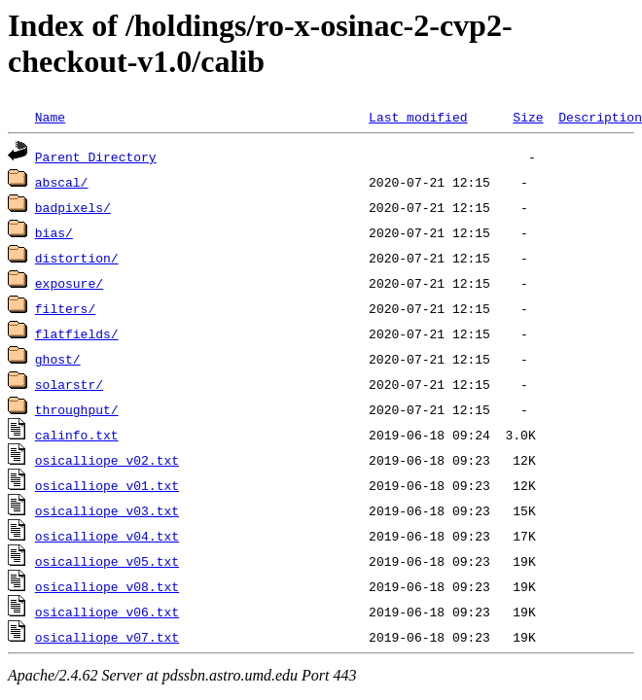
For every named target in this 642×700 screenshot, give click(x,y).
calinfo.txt (77, 434)
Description (600, 116)
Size (528, 116)
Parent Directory (96, 156)
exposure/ (69, 283)
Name (50, 116)
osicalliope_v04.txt (107, 535)
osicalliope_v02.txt (107, 460)
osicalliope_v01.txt (107, 485)
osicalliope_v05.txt (107, 561)
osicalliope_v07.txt (107, 637)
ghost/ (58, 359)
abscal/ (62, 182)
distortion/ (77, 257)
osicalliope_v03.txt (107, 510)
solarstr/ (69, 384)
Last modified (418, 116)
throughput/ (77, 409)
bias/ (54, 232)
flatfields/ (77, 333)
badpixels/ (73, 207)
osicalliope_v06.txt (107, 611)
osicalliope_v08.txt (107, 586)
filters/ (65, 308)
